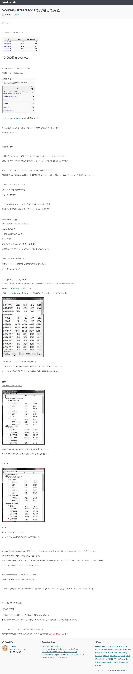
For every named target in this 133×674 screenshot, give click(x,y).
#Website (98, 662)
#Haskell (104, 653)
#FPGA (120, 649)
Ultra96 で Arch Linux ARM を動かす (55, 657)
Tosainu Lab (9, 2)
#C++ (121, 646)
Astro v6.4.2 (127, 670)
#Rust (123, 656)
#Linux (110, 653)
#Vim (115, 659)
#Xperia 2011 (107, 662)
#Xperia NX (117, 662)
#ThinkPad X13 (100, 659)
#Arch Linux (106, 646)
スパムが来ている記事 (9, 118)
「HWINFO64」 (15, 288)
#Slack (128, 656)
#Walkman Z (122, 659)
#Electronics (112, 649)
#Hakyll (97, 653)
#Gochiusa (127, 649)
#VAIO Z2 (109, 659)
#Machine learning (120, 653)
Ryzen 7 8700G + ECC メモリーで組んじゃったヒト (59, 652)
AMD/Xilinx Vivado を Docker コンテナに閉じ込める (60, 649)
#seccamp (98, 665)
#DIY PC (18, 14)
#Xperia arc (125, 662)
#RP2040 (106, 656)
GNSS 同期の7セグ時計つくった (53, 646)
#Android (98, 646)
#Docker (104, 649)
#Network (98, 656)
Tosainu (13, 646)
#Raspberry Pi (115, 656)
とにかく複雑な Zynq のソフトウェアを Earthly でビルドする (63, 655)
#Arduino (115, 646)
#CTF (125, 646)
